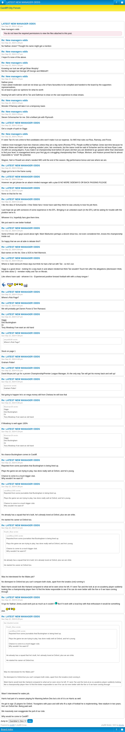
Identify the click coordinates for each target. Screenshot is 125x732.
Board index (7, 729)
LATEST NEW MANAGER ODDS (23, 2)
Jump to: (4, 721)
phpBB (12, 725)
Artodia (121, 725)
